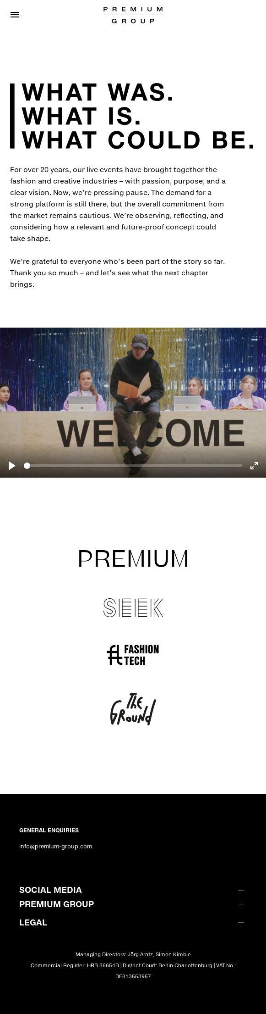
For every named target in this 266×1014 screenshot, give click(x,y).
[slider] (133, 465)
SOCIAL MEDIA (50, 890)
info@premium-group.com (55, 846)
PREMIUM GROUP (56, 904)
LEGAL (33, 922)
